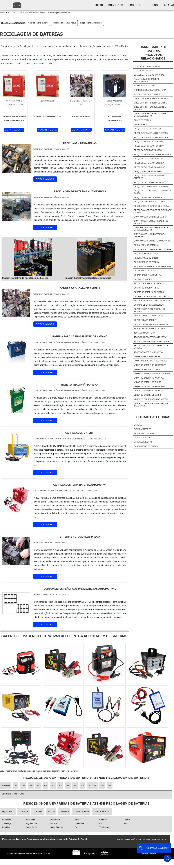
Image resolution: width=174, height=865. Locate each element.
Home (120, 839)
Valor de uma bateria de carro (150, 386)
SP (38, 786)
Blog (157, 5)
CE (82, 786)
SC (53, 786)
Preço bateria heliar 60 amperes (151, 133)
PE (68, 786)
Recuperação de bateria (146, 258)
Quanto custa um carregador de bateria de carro (151, 229)
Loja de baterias (142, 71)
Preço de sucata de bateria (148, 197)
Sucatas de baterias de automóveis (152, 301)
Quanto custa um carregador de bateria (151, 222)
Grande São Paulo (81, 811)
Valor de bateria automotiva (149, 378)
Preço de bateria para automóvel (151, 182)
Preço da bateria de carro (148, 150)
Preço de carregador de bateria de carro (152, 192)
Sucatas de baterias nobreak (149, 305)
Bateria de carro (143, 442)
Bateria (138, 425)
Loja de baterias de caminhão (149, 75)
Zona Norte (23, 811)
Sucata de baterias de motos (149, 292)
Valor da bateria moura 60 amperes (152, 374)
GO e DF (92, 786)
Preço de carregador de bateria (151, 187)
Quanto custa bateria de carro (150, 217)
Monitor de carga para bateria (150, 90)
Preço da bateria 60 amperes (148, 142)
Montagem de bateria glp (147, 94)
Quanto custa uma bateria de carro (152, 241)
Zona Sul (51, 811)
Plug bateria (140, 124)
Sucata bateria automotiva (147, 275)
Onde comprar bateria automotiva (152, 99)
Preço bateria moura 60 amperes (151, 137)
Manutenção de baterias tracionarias (147, 80)
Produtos (137, 5)
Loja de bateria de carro (147, 66)
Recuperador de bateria (147, 262)
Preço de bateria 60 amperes (149, 159)
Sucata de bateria (143, 279)
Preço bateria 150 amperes (91, 23)
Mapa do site (159, 839)
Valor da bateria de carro (147, 369)
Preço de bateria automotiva (149, 163)
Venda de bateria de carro (148, 395)
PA (110, 786)
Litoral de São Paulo (102, 811)
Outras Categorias (153, 417)
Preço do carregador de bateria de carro (153, 211)
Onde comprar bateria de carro (150, 103)
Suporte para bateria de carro (150, 329)
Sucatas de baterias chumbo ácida (152, 296)
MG (23, 786)
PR (45, 786)
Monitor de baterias (144, 86)
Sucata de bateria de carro (148, 284)
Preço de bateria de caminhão (149, 167)
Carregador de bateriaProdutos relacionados (153, 52)
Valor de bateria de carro (38, 23)
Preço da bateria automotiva (149, 146)
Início (100, 5)
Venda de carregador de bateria (151, 399)
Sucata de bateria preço (146, 288)
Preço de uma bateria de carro (150, 202)
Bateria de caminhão (144, 438)
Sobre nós (117, 5)
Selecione (6, 786)
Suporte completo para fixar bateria (149, 310)
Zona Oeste (37, 811)
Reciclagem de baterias (146, 245)
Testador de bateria (144, 333)
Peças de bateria (142, 120)
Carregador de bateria (146, 446)
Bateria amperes (142, 429)
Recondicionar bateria (146, 254)
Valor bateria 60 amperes (147, 356)
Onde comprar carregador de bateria (150, 108)
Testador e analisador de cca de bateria (151, 347)
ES (31, 786)
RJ (16, 786)
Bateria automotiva (144, 433)
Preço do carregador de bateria (151, 206)
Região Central (8, 811)
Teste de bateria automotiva (148, 352)
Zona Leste (64, 811)
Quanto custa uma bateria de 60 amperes (150, 235)
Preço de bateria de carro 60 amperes (149, 177)
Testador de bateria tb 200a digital (152, 341)
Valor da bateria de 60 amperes (150, 365)
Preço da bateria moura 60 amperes (152, 154)
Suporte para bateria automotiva (151, 324)
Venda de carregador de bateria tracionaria (151, 404)
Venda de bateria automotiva (64, 23)
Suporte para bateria (145, 320)
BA (75, 786)
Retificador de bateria (146, 271)
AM (102, 786)
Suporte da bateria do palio (148, 316)
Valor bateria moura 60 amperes (150, 361)
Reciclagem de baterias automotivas (153, 249)
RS (60, 786)
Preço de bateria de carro (148, 171)
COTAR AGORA (14, 130)
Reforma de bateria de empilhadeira (152, 266)
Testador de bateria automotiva (150, 337)
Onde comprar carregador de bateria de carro (150, 114)
